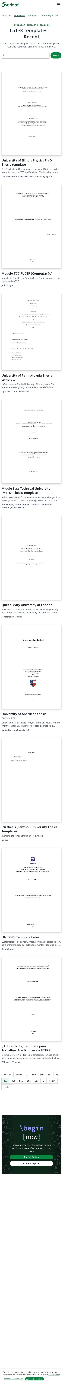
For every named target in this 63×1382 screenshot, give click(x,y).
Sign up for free (31, 1157)
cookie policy (54, 1374)
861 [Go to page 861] (49, 1074)
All (10, 15)
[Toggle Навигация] (58, 4)
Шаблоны (19, 15)
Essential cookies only (13, 1378)
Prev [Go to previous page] (19, 1074)
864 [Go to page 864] (13, 1080)
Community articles (49, 15)
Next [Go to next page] (52, 1080)
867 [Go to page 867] (36, 1080)
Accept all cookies (34, 1379)
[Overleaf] (10, 4)
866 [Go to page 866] (29, 1080)
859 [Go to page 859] (34, 1074)
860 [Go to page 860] (41, 1074)
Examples (32, 15)
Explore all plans (31, 1163)
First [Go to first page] (7, 1074)
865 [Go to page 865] (21, 1080)
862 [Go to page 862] (57, 1074)
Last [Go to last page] (7, 1087)
